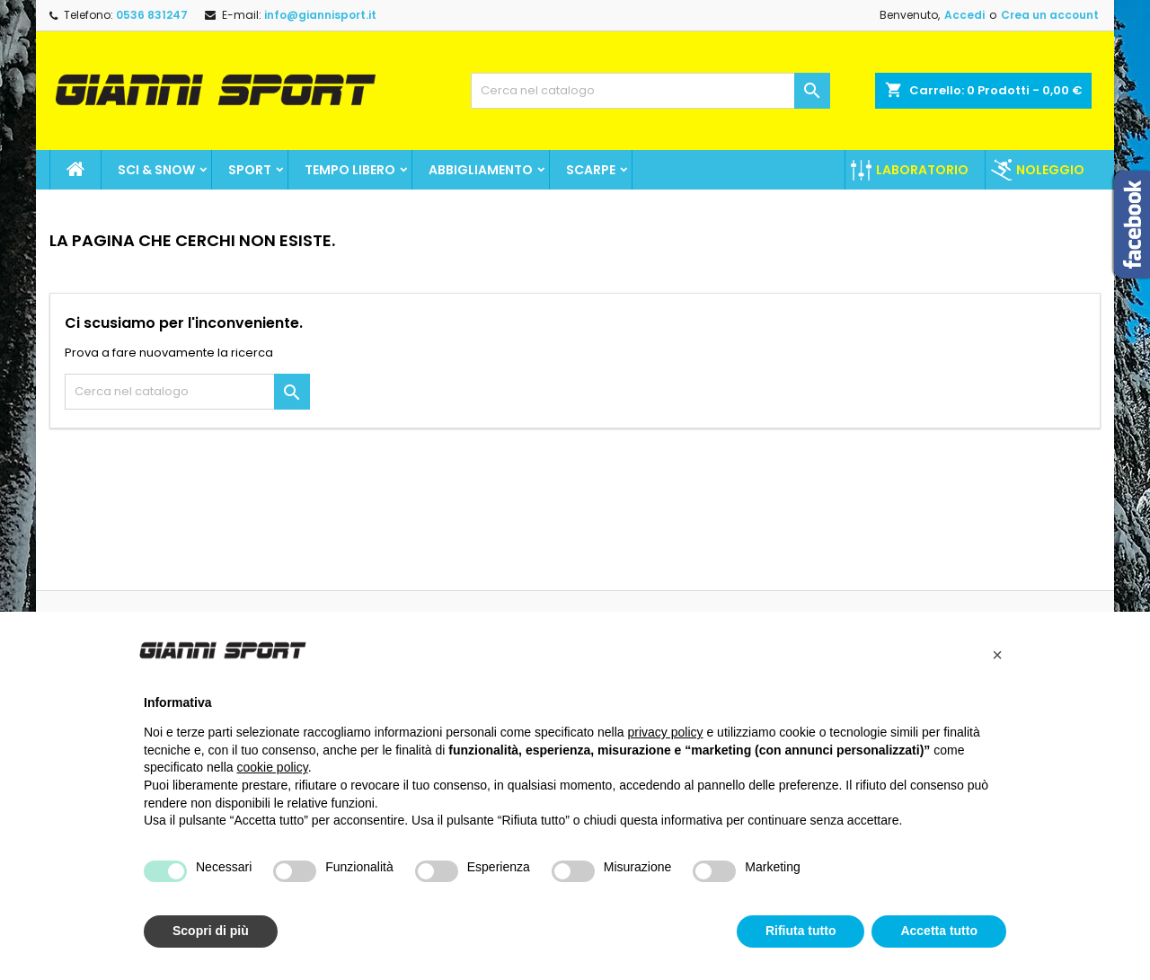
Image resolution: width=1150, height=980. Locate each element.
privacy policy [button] (665, 732)
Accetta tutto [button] (939, 930)
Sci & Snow (156, 170)
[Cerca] (650, 91)
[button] (997, 654)
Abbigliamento (481, 170)
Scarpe (590, 170)
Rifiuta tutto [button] (800, 930)
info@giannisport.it (320, 14)
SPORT (249, 170)
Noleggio (1050, 170)
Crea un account (1050, 14)
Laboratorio (922, 170)
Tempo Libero (350, 170)
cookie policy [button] (272, 767)
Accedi (964, 14)
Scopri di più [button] (210, 930)
